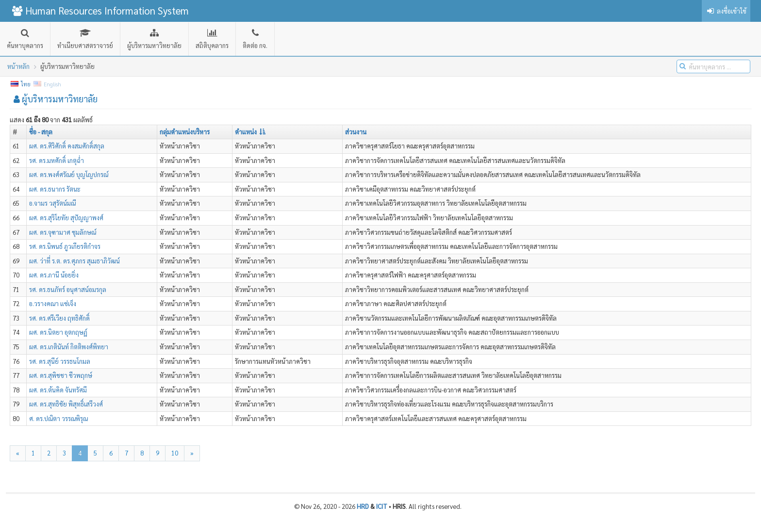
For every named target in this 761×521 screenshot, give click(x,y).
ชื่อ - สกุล (40, 132)
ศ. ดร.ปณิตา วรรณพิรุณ (58, 418)
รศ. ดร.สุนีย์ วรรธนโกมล (59, 361)
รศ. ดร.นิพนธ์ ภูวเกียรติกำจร (64, 246)
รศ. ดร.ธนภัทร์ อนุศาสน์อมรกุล (67, 289)
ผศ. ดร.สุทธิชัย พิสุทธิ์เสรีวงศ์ (66, 404)
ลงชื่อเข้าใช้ (726, 11)
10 (174, 453)
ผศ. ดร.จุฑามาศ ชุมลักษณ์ (62, 232)
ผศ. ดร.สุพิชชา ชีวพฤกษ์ (60, 375)
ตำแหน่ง (250, 132)
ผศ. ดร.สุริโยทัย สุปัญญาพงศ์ (66, 217)
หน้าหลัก (18, 66)
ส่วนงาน (355, 132)
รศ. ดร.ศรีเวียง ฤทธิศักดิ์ (59, 318)
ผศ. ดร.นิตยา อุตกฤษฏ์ (58, 332)
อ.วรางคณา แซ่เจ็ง (52, 303)
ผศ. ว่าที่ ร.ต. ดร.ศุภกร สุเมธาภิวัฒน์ (74, 261)
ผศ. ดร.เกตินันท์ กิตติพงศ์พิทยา (68, 346)
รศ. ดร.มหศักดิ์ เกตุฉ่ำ (56, 160)
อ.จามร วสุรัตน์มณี (52, 203)
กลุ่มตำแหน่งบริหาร (185, 132)
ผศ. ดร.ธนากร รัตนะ (55, 189)
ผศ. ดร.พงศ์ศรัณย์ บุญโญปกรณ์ (68, 174)
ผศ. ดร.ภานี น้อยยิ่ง (54, 275)
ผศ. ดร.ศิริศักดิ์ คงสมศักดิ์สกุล (66, 146)
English (47, 84)
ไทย (21, 84)
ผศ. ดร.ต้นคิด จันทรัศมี (58, 390)
